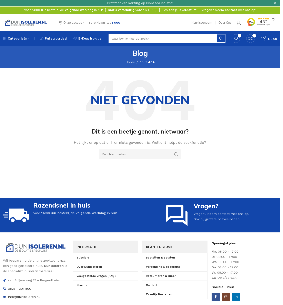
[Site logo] (26, 22)
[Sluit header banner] (275, 3)
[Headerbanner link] (140, 3)
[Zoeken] (140, 154)
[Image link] (36, 247)
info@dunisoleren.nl (24, 297)
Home (130, 62)
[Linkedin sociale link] (236, 297)
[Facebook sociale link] (216, 297)
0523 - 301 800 (19, 289)
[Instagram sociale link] (226, 297)
